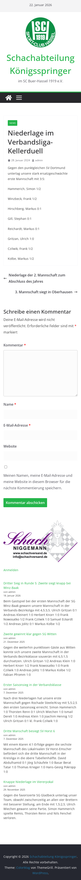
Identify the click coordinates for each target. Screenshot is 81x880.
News (13, 122)
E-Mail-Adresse (17, 425)
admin (39, 160)
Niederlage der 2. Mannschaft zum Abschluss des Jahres (34, 278)
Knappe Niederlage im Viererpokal (28, 782)
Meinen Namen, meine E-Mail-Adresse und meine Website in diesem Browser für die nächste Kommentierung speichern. (37, 481)
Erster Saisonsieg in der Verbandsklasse (32, 685)
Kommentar (14, 345)
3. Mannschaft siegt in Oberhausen (46, 292)
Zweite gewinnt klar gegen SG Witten (30, 634)
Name (9, 404)
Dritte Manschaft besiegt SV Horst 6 (29, 731)
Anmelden (10, 570)
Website (10, 446)
